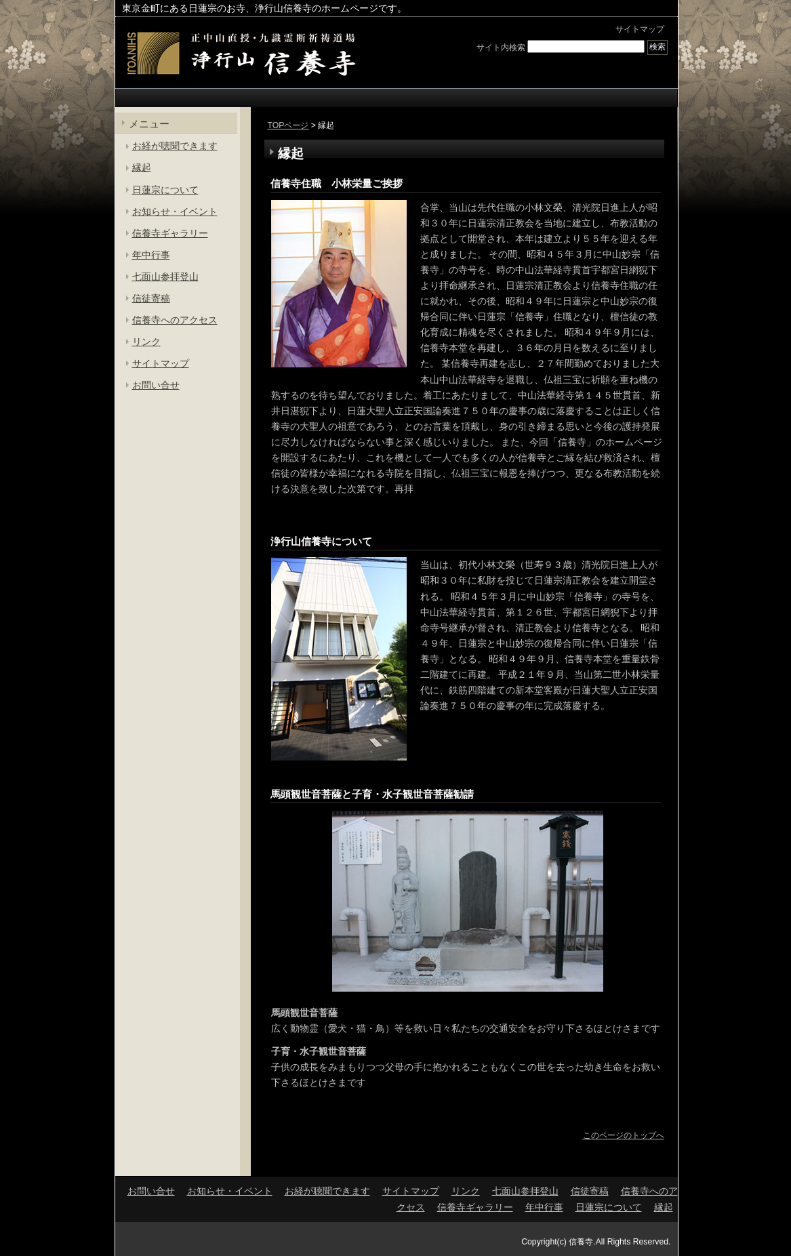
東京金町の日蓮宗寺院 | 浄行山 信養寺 (240, 53)
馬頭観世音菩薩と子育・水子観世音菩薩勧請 (372, 794)
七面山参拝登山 (165, 276)
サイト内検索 (500, 47)
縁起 (141, 167)
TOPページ (288, 125)
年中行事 (151, 254)
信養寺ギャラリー (170, 233)
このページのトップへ (623, 1135)
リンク (146, 341)
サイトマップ (639, 29)
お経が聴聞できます (175, 145)
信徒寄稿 (151, 298)
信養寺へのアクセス (175, 320)
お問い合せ (156, 385)
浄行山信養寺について (321, 541)
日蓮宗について (165, 189)
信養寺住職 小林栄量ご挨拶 (336, 183)
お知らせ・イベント (175, 211)
